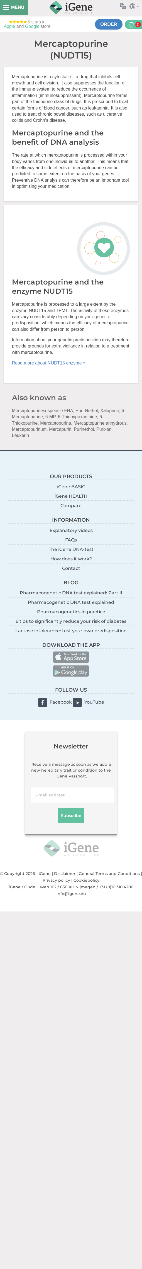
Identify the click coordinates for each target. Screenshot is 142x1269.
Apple (9, 26)
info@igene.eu (71, 893)
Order (108, 24)
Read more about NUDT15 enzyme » (48, 363)
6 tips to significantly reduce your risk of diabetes (71, 621)
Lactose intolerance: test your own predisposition (71, 630)
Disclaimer (64, 873)
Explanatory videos (71, 530)
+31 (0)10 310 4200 (116, 886)
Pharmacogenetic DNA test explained (71, 602)
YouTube (94, 702)
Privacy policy (56, 880)
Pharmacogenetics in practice (71, 611)
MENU (17, 7)
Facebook (61, 702)
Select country (135, 6)
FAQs (71, 540)
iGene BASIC (71, 486)
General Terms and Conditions (109, 873)
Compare (71, 505)
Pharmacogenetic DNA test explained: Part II (71, 592)
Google (32, 26)
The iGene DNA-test (71, 549)
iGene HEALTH (71, 496)
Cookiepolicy (86, 880)
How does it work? (71, 558)
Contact (71, 568)
